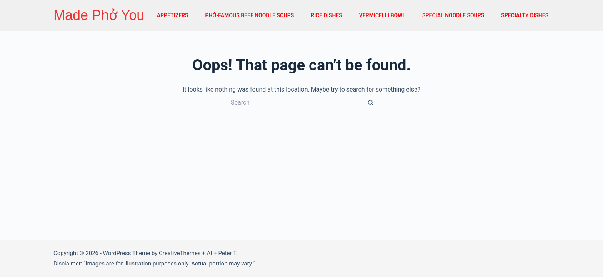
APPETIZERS (172, 15)
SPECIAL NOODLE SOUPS (453, 15)
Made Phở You (98, 15)
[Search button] (370, 102)
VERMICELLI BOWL (382, 15)
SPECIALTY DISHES (524, 15)
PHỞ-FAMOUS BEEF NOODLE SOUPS (249, 15)
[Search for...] (294, 102)
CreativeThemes (180, 253)
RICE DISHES (326, 15)
